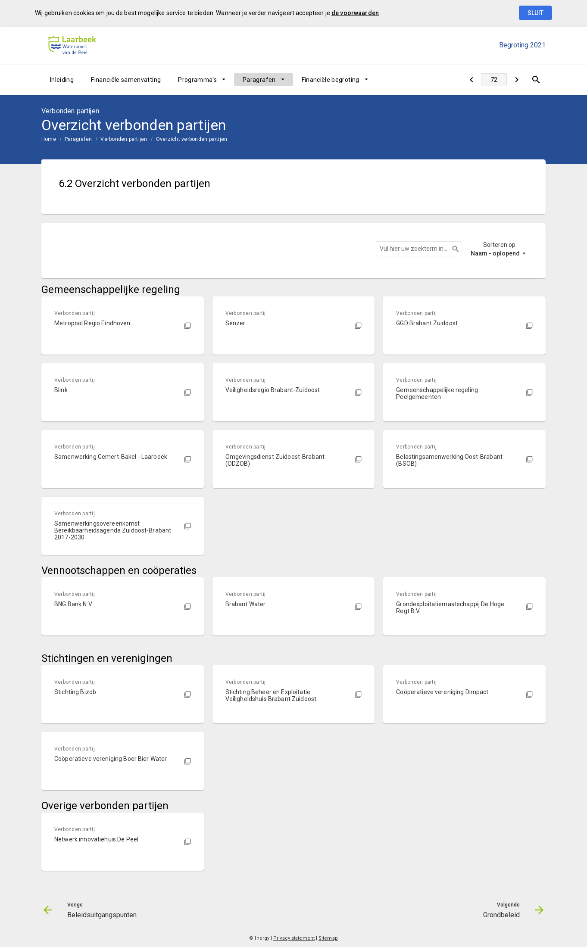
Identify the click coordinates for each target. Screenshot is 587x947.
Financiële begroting (330, 79)
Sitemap (328, 938)
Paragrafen (259, 79)
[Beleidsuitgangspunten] (471, 79)
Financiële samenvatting (126, 79)
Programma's (197, 79)
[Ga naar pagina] (494, 79)
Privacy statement (294, 938)
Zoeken (451, 249)
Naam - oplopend (495, 253)
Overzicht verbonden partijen (192, 139)
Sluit (535, 12)
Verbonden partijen (123, 139)
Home (48, 139)
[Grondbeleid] (516, 79)
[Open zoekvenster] (536, 79)
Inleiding (62, 79)
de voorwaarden (355, 12)
